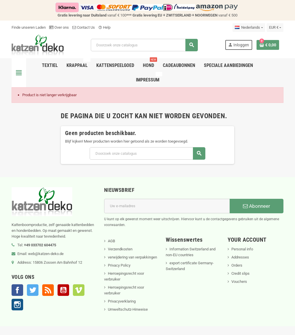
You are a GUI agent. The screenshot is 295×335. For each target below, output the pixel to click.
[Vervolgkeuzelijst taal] (249, 27)
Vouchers (239, 281)
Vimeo (78, 290)
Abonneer (256, 206)
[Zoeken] (144, 45)
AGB (111, 241)
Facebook (17, 290)
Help (104, 27)
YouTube (63, 290)
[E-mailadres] (167, 206)
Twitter (32, 290)
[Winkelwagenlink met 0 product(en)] (268, 45)
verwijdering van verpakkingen (132, 257)
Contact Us (83, 27)
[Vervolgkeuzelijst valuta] (275, 27)
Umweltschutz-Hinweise (128, 309)
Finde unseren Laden (29, 27)
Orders (236, 265)
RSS (48, 290)
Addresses (240, 257)
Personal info (242, 249)
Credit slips (240, 273)
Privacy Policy (119, 265)
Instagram (17, 304)
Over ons (59, 27)
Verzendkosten (120, 249)
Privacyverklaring (122, 301)
